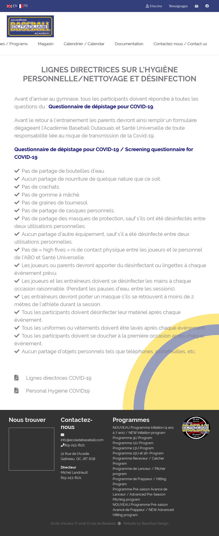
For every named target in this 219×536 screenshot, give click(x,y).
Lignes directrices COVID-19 (58, 378)
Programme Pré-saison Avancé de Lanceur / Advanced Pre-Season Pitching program (140, 494)
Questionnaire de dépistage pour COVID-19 (101, 106)
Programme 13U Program (133, 448)
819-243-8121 (73, 445)
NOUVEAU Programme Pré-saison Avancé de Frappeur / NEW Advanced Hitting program (143, 510)
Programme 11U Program (133, 443)
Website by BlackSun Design (145, 523)
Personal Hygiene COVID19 (58, 391)
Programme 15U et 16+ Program (138, 453)
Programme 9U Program (132, 438)
